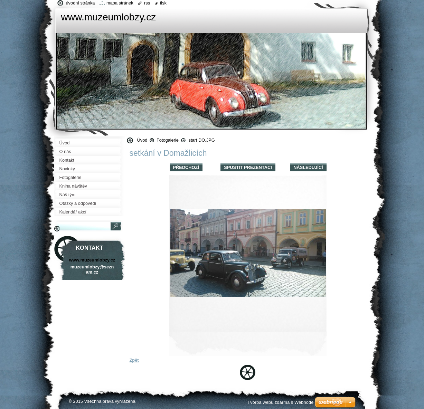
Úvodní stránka (80, 3)
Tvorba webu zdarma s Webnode (280, 402)
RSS (147, 3)
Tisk (163, 3)
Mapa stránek (119, 3)
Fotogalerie (168, 140)
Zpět (134, 360)
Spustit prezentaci (248, 167)
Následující (308, 167)
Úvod (142, 140)
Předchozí (186, 167)
